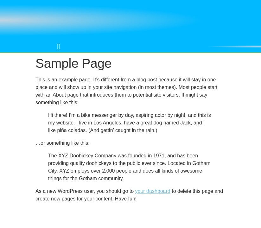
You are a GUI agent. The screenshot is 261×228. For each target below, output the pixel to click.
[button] (58, 47)
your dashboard (152, 191)
